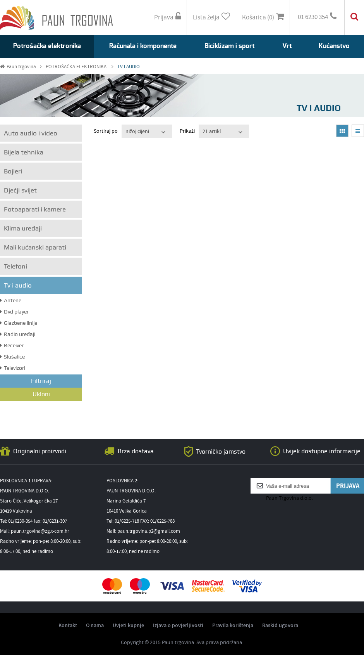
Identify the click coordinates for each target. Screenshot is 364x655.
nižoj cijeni (137, 131)
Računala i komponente (143, 46)
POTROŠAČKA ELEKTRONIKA (79, 67)
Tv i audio (18, 285)
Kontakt (67, 625)
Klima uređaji (23, 228)
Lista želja (211, 17)
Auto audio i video (30, 133)
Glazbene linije (18, 323)
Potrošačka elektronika (47, 46)
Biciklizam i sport (229, 46)
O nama (95, 625)
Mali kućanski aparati (35, 247)
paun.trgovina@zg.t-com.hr (40, 531)
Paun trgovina (21, 67)
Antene (10, 300)
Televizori (12, 368)
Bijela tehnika (23, 152)
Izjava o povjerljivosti (178, 625)
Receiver (12, 345)
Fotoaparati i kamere (35, 209)
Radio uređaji (17, 334)
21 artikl (212, 131)
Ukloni (41, 394)
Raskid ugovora (280, 625)
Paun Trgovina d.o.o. (289, 498)
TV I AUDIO (128, 67)
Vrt (287, 46)
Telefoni (15, 266)
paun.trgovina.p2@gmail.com (148, 531)
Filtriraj (41, 381)
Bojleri (13, 171)
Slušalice (12, 356)
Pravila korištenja (232, 625)
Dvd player (14, 311)
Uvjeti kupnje (128, 625)
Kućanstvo (334, 46)
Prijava (167, 17)
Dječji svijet (20, 190)
